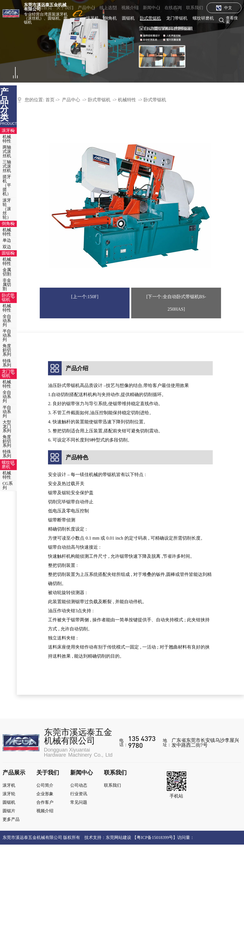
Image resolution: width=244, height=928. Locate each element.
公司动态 (78, 785)
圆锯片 (9, 811)
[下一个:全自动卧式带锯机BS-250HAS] (176, 303)
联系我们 (194, 7)
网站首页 (43, 7)
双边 (7, 247)
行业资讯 (78, 794)
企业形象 (44, 794)
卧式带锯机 (150, 18)
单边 (7, 240)
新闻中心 (151, 7)
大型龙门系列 (7, 426)
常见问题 (78, 802)
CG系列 (8, 485)
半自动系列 (7, 335)
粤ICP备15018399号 (155, 837)
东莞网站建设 (118, 837)
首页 (50, 99)
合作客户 (44, 802)
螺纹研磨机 (203, 18)
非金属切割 (7, 284)
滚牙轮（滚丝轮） (7, 209)
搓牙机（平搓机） (7, 185)
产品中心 (86, 7)
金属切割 (7, 272)
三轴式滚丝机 (7, 166)
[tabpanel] (122, 41)
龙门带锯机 (176, 18)
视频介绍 (129, 7)
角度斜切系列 (7, 350)
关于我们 (64, 7)
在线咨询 (173, 7)
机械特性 (7, 138)
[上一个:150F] (84, 296)
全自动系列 (7, 320)
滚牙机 (92, 18)
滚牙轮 (9, 794)
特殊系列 (7, 363)
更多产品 (11, 819)
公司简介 (44, 785)
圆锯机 (128, 18)
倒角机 (110, 18)
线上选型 (107, 7)
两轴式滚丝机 (7, 151)
